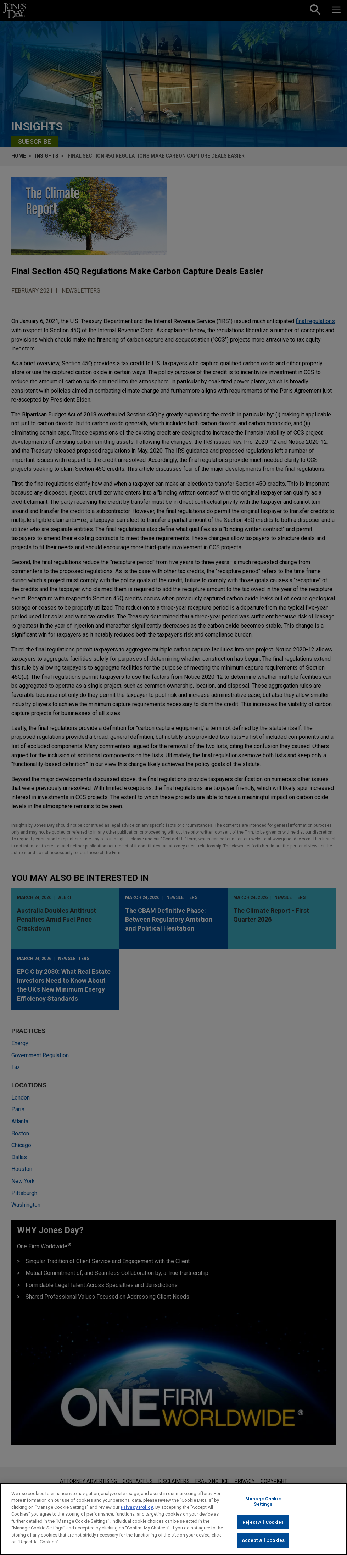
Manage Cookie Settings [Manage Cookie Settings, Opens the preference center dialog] (263, 1502)
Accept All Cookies (263, 1542)
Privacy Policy (137, 1508)
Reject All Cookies (263, 1523)
